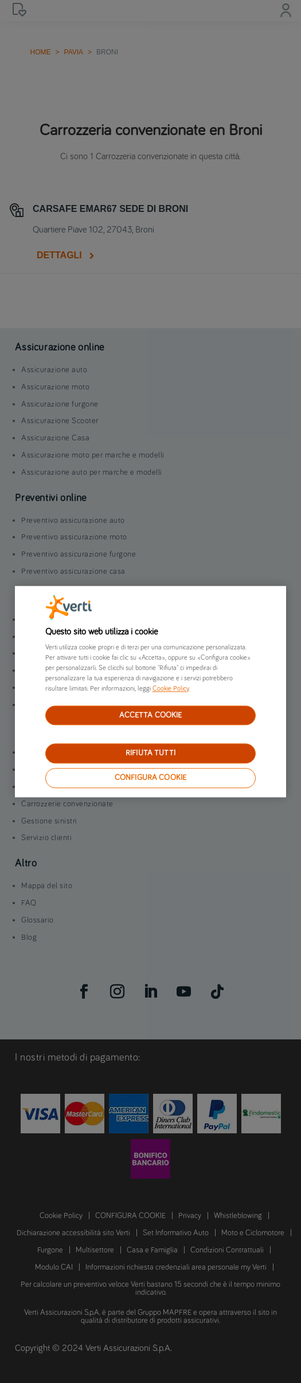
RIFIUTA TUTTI (150, 754)
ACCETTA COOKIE (150, 715)
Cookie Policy (171, 688)
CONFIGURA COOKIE (150, 778)
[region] (150, 691)
